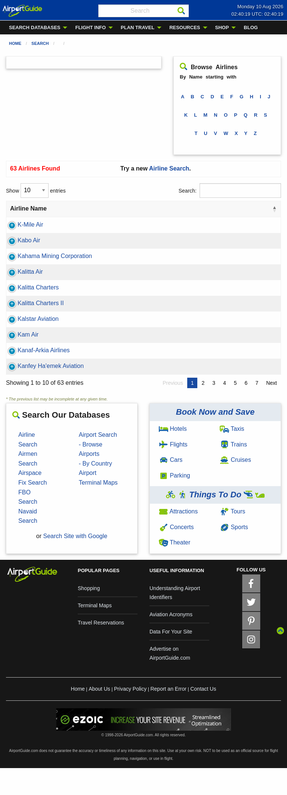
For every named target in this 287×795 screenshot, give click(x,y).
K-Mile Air (23, 233)
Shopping (89, 615)
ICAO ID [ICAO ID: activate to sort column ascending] (119, 213)
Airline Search (169, 168)
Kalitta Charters (30, 305)
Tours (232, 538)
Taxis (232, 455)
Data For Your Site (170, 659)
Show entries (36, 190)
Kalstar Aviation (30, 337)
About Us (99, 716)
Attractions (178, 538)
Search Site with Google (75, 563)
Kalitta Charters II (33, 321)
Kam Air (20, 352)
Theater (174, 569)
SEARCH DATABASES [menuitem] (34, 27)
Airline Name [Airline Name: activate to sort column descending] (28, 213)
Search (40, 43)
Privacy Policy (130, 716)
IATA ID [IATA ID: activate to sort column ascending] (89, 213)
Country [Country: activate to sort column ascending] (191, 213)
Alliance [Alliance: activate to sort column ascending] (155, 213)
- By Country (95, 490)
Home (15, 43)
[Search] (181, 11)
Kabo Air (21, 249)
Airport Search (98, 461)
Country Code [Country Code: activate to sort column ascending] (252, 213)
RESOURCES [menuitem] (184, 27)
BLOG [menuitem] (251, 27)
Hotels (173, 455)
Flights (173, 471)
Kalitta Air (23, 289)
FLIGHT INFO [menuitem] (90, 27)
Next (271, 410)
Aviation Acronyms (170, 641)
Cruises (235, 487)
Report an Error (168, 716)
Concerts (176, 554)
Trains (233, 471)
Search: (230, 190)
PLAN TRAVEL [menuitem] (137, 27)
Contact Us (203, 716)
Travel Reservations (101, 650)
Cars (170, 487)
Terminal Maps (95, 632)
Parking (174, 502)
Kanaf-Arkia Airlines (36, 368)
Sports (234, 554)
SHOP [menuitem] (222, 27)
